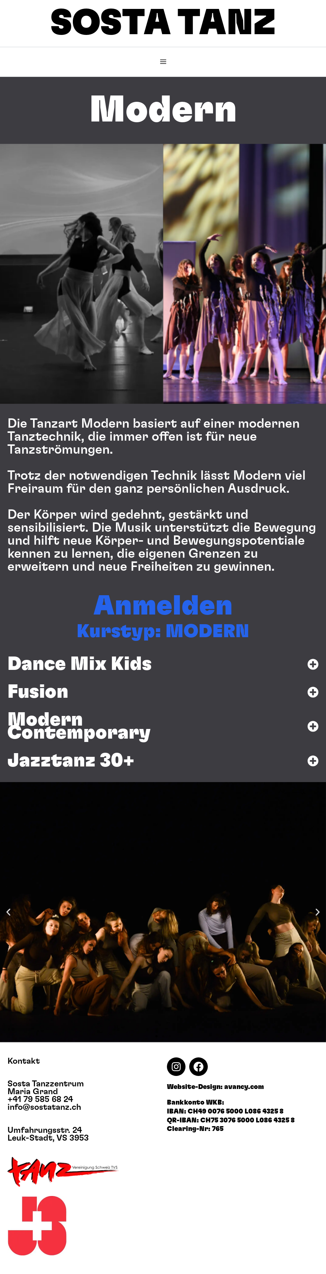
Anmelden (163, 606)
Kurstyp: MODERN (163, 631)
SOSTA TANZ (163, 23)
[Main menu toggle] (163, 61)
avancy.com (244, 1086)
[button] (8, 912)
